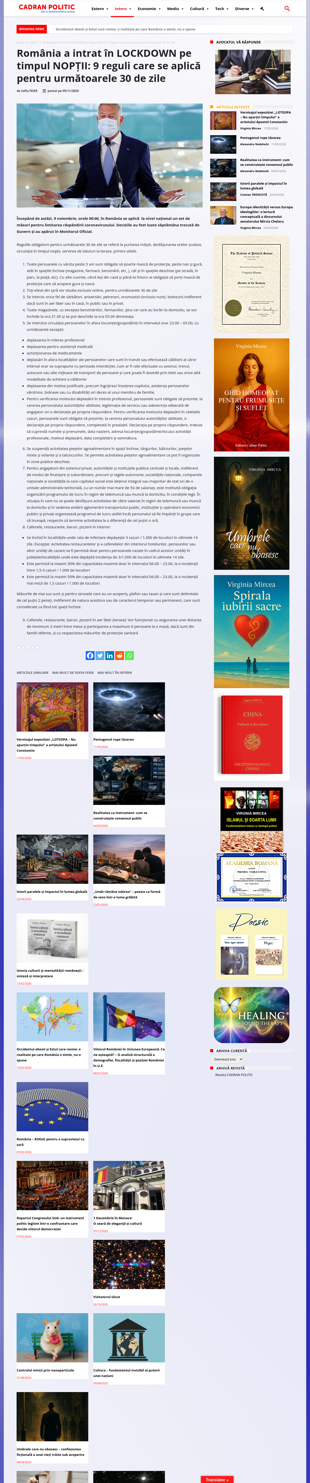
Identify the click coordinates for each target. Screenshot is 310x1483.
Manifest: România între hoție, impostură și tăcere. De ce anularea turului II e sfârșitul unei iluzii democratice (46, 1202)
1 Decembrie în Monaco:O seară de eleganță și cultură (104, 965)
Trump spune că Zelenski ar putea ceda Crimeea (44, 1353)
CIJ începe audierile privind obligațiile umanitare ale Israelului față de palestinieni (172, 1281)
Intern (33, 42)
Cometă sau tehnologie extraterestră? (99, 1121)
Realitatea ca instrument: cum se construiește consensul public (171, 733)
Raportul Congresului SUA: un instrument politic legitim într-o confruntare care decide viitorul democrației (43, 970)
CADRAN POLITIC (50, 1478)
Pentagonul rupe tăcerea (100, 730)
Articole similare (33, 673)
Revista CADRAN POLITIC (234, 1074)
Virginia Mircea (250, 128)
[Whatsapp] (129, 655)
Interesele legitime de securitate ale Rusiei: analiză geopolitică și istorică (170, 1124)
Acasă (20, 42)
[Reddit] (119, 655)
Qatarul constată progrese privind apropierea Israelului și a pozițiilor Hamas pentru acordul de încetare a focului (173, 1202)
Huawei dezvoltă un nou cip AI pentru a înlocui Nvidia (168, 1423)
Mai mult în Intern (115, 673)
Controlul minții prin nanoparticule (45, 1043)
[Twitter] (100, 655)
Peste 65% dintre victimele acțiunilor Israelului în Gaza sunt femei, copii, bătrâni (43, 1281)
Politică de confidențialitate (87, 1478)
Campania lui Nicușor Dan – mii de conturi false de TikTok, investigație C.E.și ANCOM (109, 1343)
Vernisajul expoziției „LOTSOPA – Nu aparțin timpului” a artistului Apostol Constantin (43, 736)
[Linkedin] (109, 655)
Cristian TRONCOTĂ (253, 194)
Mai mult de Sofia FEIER (73, 673)
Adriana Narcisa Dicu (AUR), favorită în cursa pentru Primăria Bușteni (107, 1200)
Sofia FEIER (29, 91)
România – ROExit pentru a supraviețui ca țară (166, 879)
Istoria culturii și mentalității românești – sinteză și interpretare (172, 809)
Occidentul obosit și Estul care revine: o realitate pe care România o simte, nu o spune (125, 29)
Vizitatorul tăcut (157, 962)
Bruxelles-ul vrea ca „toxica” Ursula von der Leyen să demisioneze (173, 1353)
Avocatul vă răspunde (238, 42)
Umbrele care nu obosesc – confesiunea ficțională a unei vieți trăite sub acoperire (171, 1049)
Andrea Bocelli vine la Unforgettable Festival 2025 (102, 1423)
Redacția (117, 1478)
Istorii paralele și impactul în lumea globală (46, 809)
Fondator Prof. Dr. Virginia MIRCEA (154, 1478)
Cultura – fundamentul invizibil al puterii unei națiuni (107, 1046)
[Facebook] (90, 655)
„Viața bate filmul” (32, 1118)
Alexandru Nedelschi (254, 144)
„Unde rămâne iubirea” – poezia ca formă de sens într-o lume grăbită (108, 809)
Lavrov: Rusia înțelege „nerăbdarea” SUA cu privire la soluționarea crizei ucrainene (42, 1426)
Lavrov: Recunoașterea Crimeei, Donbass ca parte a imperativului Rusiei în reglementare (107, 1281)
